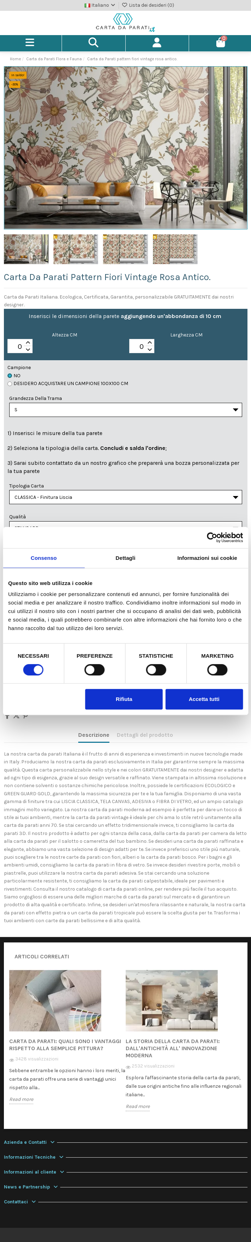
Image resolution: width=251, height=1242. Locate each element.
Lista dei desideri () (147, 5)
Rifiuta (124, 699)
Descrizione (93, 735)
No (14, 376)
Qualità (17, 517)
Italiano (100, 5)
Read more (21, 1099)
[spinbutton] (20, 346)
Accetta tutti (204, 699)
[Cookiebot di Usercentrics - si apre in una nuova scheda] (212, 537)
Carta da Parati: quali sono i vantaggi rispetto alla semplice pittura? (65, 1045)
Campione (19, 367)
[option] (67, 1042)
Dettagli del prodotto (145, 735)
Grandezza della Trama (35, 398)
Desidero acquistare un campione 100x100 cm (67, 383)
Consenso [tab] (44, 558)
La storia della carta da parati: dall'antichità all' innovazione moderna (173, 1048)
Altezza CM (64, 335)
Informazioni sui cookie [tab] (207, 558)
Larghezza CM (186, 335)
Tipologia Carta (26, 486)
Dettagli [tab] (126, 558)
